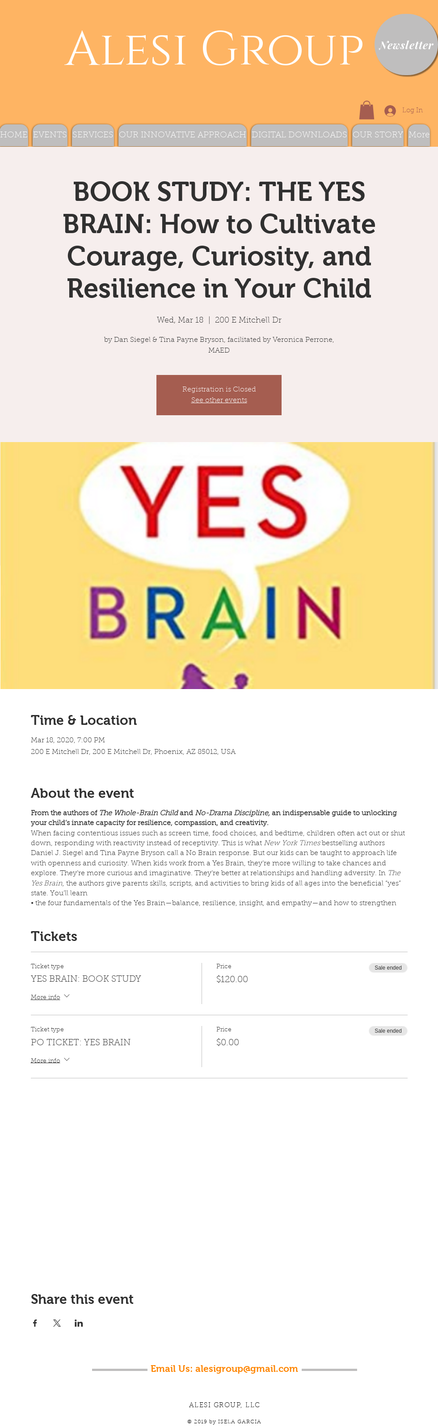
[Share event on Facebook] (35, 1323)
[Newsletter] (406, 44)
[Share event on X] (57, 1323)
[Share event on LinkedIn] (79, 1323)
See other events (219, 400)
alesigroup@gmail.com (246, 1368)
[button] (367, 110)
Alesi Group (208, 50)
